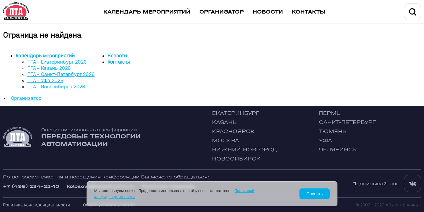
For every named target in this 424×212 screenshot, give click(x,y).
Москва (225, 141)
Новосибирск (236, 159)
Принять (315, 193)
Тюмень (333, 131)
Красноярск (233, 131)
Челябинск (338, 150)
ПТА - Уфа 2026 (45, 80)
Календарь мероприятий (147, 12)
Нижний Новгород (244, 150)
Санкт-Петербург (347, 122)
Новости (268, 12)
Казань (224, 122)
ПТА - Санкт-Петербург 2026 (61, 74)
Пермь (330, 113)
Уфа (325, 141)
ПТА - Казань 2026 (49, 68)
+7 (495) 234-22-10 (31, 186)
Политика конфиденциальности (36, 205)
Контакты (308, 12)
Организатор (221, 12)
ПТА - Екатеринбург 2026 (57, 62)
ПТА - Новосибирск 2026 (56, 87)
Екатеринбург (235, 113)
